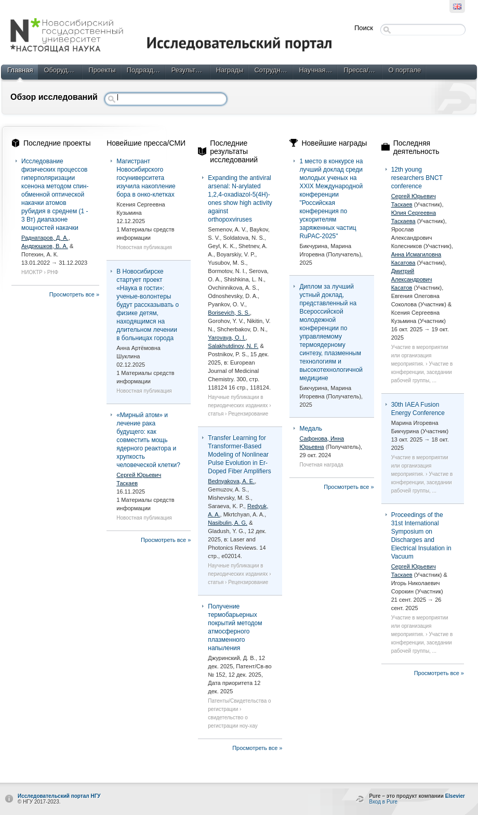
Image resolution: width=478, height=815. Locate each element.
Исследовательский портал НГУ (59, 796)
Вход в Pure (383, 802)
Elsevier (455, 796)
